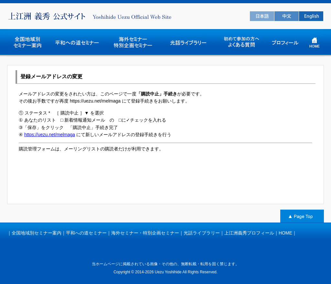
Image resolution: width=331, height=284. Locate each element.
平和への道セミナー (86, 232)
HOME (285, 232)
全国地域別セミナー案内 (36, 232)
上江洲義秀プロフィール (249, 232)
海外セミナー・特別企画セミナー (145, 232)
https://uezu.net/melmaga (49, 134)
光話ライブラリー (202, 232)
